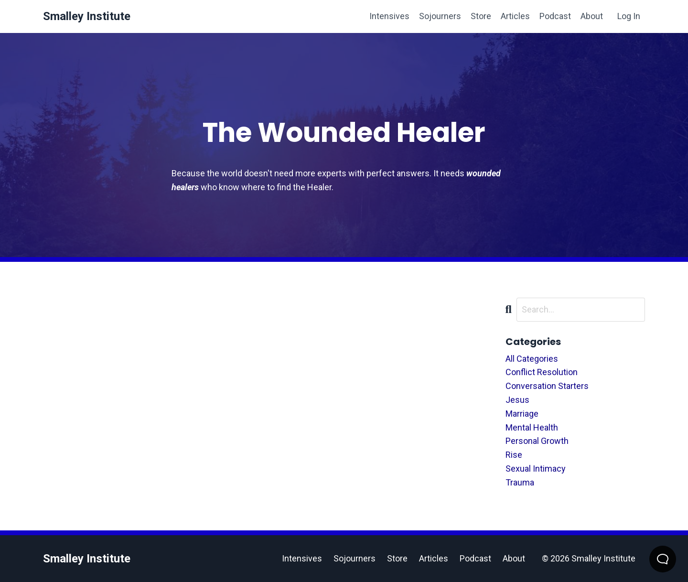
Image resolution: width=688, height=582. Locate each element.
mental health (531, 427)
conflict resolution (541, 372)
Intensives (389, 16)
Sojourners (440, 16)
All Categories (531, 359)
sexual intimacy (535, 468)
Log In (628, 16)
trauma (519, 482)
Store (481, 16)
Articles (515, 16)
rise (513, 455)
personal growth (537, 441)
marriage (521, 414)
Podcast (555, 16)
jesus (517, 400)
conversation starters (547, 386)
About (591, 16)
